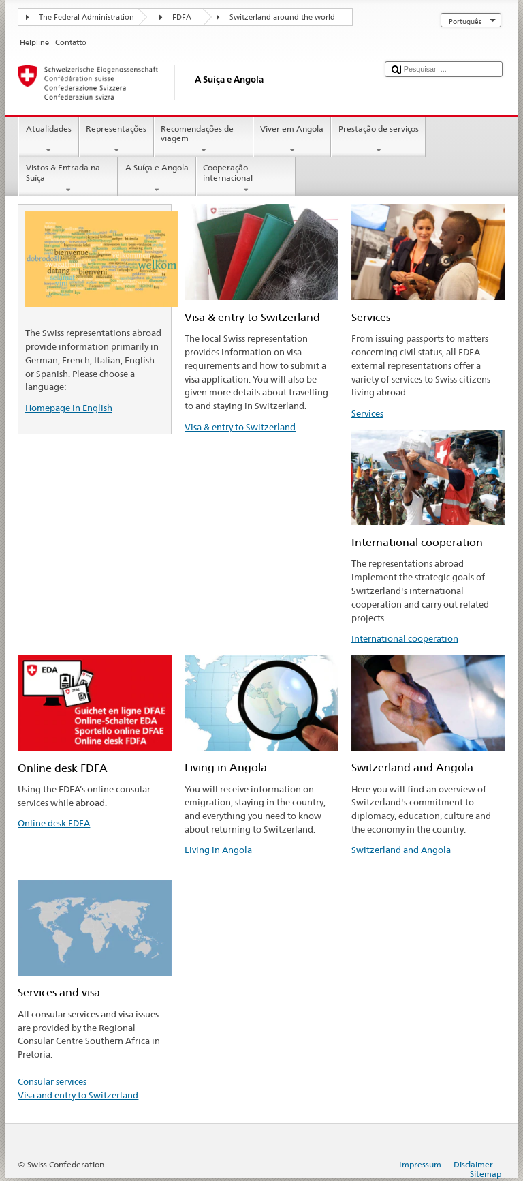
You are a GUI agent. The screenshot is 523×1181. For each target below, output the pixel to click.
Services (367, 413)
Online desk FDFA (54, 823)
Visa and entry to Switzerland (78, 1095)
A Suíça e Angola (156, 178)
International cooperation (404, 638)
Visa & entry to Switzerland (240, 426)
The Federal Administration (86, 17)
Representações (116, 139)
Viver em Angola (292, 139)
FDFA (181, 17)
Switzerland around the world (282, 17)
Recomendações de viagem (204, 139)
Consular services (52, 1081)
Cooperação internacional (246, 178)
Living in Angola (218, 849)
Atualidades (48, 139)
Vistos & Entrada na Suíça (68, 178)
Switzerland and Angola (401, 849)
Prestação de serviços (378, 139)
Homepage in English (68, 407)
